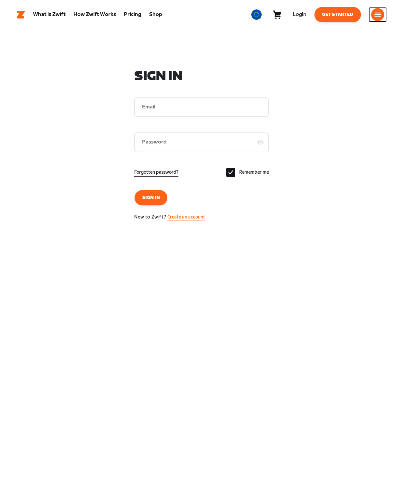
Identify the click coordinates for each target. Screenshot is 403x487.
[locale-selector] (256, 14)
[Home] (21, 14)
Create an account (186, 217)
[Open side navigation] (377, 14)
